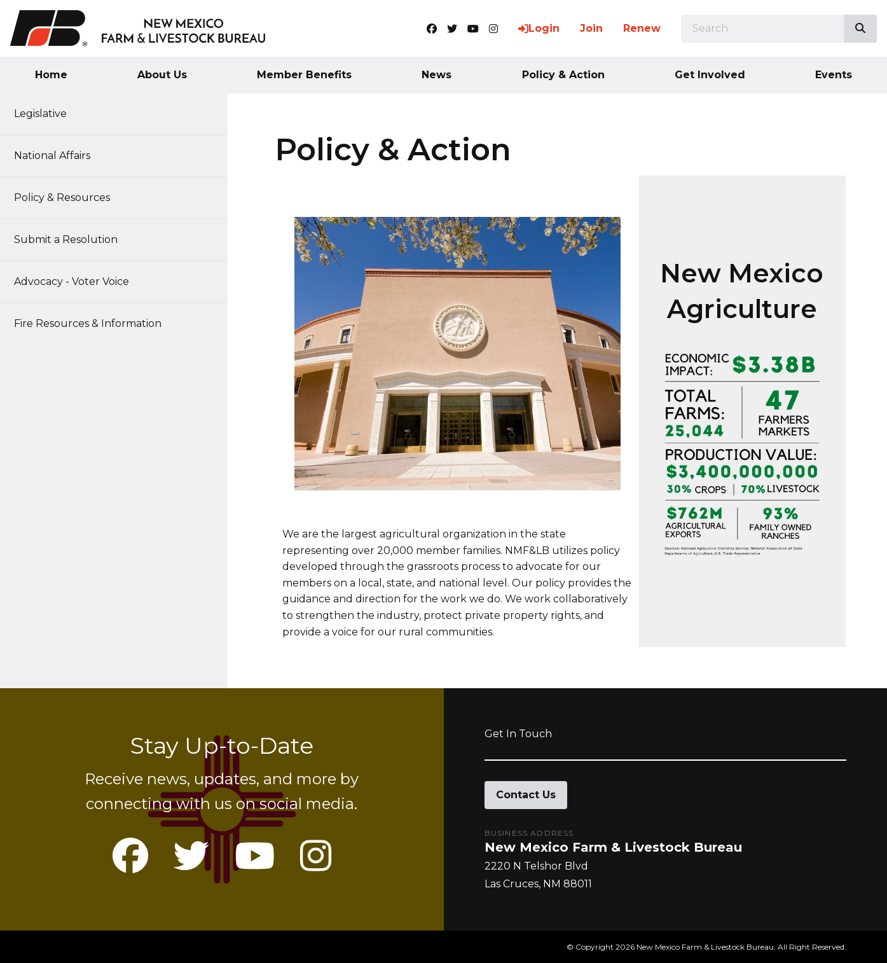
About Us (162, 75)
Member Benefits (304, 75)
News (436, 75)
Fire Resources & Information (94, 323)
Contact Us (526, 795)
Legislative (46, 113)
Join (591, 28)
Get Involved (710, 75)
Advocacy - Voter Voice (77, 281)
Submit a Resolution (72, 239)
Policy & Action (563, 75)
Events (833, 75)
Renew (642, 28)
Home (51, 75)
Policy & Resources (68, 197)
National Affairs (58, 155)
